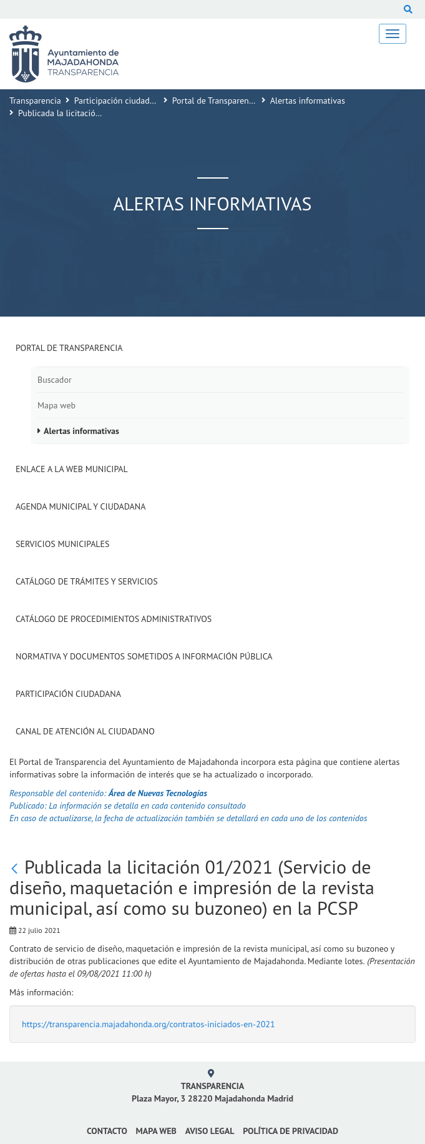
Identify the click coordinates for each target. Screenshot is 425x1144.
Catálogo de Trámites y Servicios (87, 581)
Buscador (54, 379)
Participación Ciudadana (68, 693)
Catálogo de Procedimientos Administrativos (114, 618)
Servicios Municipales (63, 544)
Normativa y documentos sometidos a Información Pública (144, 656)
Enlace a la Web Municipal (72, 469)
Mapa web (56, 405)
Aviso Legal (210, 1131)
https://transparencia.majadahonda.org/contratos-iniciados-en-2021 (148, 1024)
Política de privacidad (290, 1131)
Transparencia (35, 100)
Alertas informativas (307, 100)
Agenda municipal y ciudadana (80, 506)
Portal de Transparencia (216, 100)
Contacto (107, 1131)
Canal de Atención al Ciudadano (85, 731)
